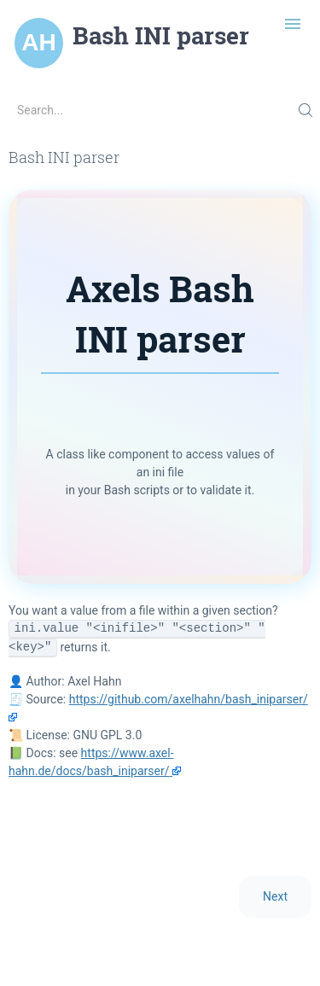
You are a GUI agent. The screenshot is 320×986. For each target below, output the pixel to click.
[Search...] (160, 110)
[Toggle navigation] (293, 24)
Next (275, 896)
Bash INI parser (161, 36)
